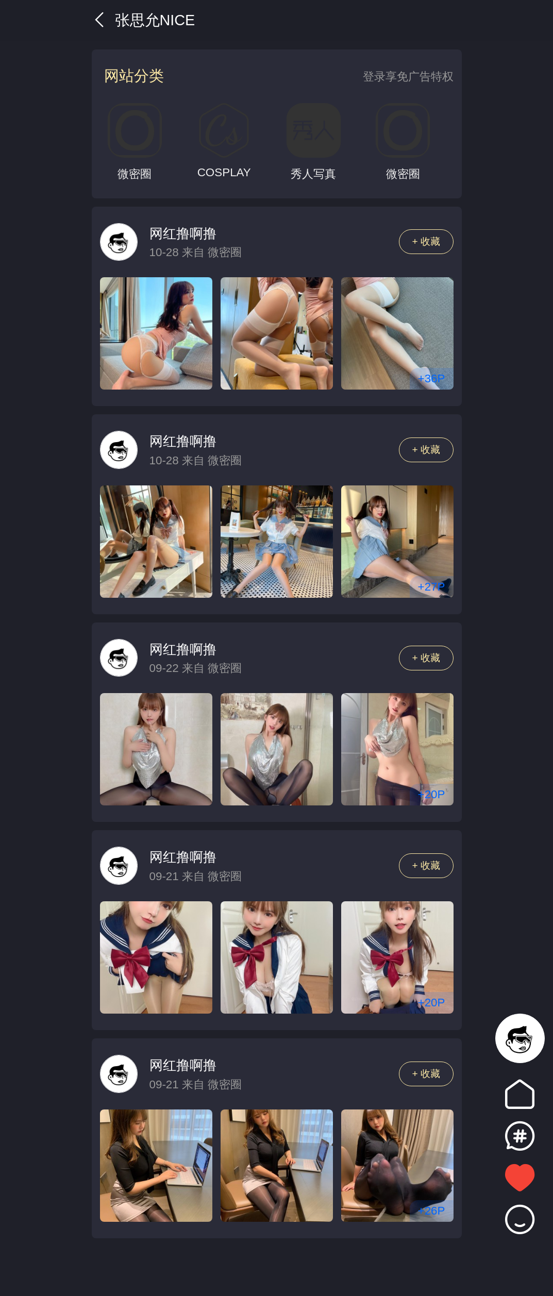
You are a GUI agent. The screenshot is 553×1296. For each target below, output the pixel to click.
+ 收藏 (426, 241)
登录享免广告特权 (408, 76)
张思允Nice (143, 20)
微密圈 (225, 252)
